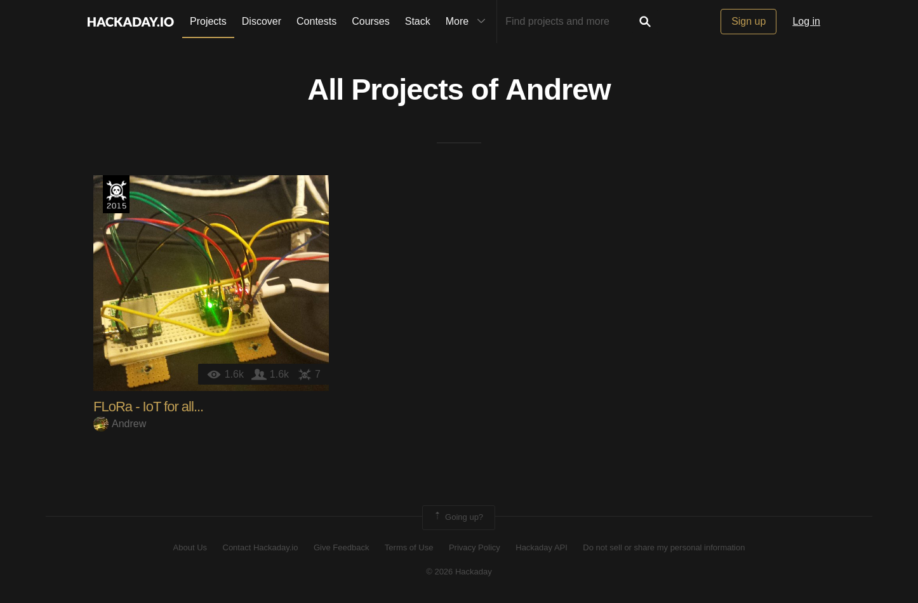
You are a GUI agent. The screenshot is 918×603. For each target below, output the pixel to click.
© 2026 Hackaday (459, 571)
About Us (190, 547)
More (468, 21)
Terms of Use (409, 547)
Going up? (457, 517)
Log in (806, 21)
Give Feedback (341, 547)
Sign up (748, 21)
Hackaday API (542, 547)
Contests (316, 21)
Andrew (558, 89)
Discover (261, 21)
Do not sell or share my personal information (664, 547)
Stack (417, 21)
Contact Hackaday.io (260, 547)
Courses (371, 21)
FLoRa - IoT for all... (148, 406)
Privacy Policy (474, 547)
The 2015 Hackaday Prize (116, 194)
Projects (208, 21)
